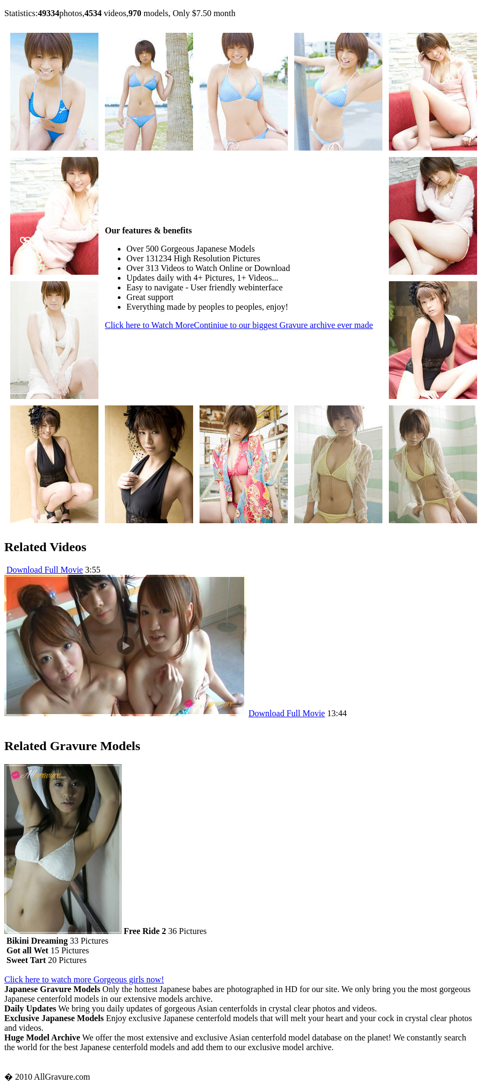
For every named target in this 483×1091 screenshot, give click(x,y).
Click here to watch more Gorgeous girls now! (84, 979)
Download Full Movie (44, 569)
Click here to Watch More (239, 325)
